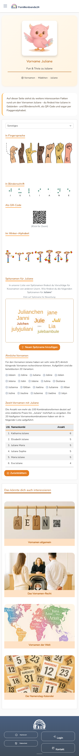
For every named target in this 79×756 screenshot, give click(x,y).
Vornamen (29, 77)
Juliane (54, 77)
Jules (39, 326)
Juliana (36, 375)
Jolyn (64, 393)
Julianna (13, 387)
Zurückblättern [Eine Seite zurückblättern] (17, 473)
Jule (39, 320)
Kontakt (58, 749)
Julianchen (31, 312)
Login (58, 737)
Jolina (23, 375)
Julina (46, 381)
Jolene (34, 381)
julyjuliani (22, 329)
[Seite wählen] (39, 126)
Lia (52, 326)
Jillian (66, 387)
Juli (60, 320)
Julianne (53, 387)
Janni (22, 320)
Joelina (39, 387)
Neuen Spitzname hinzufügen (39, 347)
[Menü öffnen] (5, 6)
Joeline (52, 393)
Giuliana (60, 381)
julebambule (48, 331)
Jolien (60, 375)
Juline (11, 393)
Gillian (26, 387)
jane (53, 312)
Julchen (61, 307)
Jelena (12, 381)
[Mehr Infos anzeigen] (39, 754)
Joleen (12, 375)
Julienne (38, 393)
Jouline (24, 393)
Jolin (23, 381)
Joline (48, 375)
